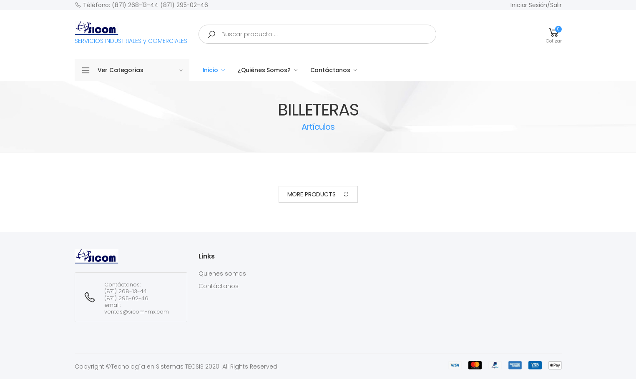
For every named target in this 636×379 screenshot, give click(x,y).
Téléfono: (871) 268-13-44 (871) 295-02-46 (141, 5)
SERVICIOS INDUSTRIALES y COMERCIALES (131, 33)
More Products (318, 194)
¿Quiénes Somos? (264, 70)
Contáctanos (330, 70)
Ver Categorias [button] (140, 70)
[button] (554, 34)
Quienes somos (222, 273)
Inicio (210, 70)
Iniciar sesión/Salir (535, 5)
